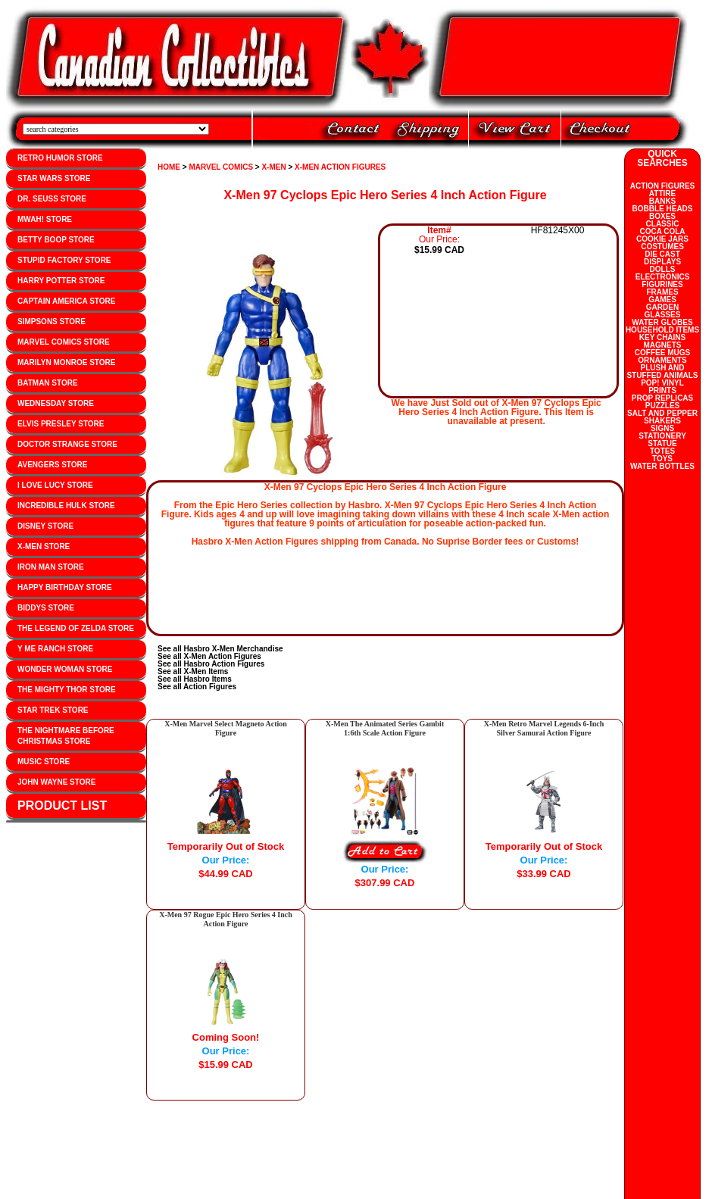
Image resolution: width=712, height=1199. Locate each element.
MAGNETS (663, 345)
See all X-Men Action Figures (209, 656)
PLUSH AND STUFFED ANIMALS (662, 371)
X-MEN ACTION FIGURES (340, 167)
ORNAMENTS (662, 360)
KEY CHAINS (662, 337)
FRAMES (662, 292)
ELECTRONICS (662, 277)
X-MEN (273, 167)
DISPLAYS (662, 262)
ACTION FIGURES (662, 186)
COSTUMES (662, 246)
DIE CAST (662, 254)
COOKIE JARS (662, 239)
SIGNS (662, 428)
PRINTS (662, 390)
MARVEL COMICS (221, 167)
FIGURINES (662, 284)
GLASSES (663, 315)
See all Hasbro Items (195, 679)
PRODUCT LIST (62, 805)
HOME (169, 167)
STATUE (662, 443)
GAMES (662, 299)
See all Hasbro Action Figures (211, 664)
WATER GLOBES (662, 322)
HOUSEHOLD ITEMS (662, 330)
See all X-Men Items (193, 671)
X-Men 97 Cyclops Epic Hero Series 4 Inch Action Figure (384, 195)
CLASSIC (662, 224)
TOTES (662, 451)
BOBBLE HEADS (662, 209)
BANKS (662, 201)
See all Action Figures (197, 686)
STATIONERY (662, 436)
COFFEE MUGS (662, 352)
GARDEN (662, 307)
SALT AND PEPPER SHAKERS (662, 417)
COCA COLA (662, 231)
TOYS (662, 458)
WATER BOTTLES (662, 466)
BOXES (662, 216)
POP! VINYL (662, 383)
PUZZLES (662, 405)
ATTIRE (662, 193)
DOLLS (663, 269)
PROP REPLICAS (663, 398)
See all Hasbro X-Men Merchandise (220, 649)
